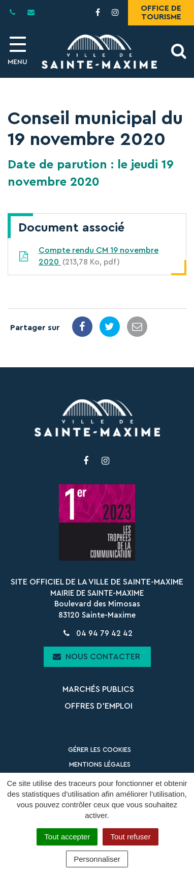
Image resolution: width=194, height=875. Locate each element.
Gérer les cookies (99, 749)
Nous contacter (96, 656)
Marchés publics (98, 689)
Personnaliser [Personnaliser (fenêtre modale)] (97, 859)
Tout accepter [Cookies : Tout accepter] (67, 836)
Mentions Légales (100, 764)
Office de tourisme (161, 12)
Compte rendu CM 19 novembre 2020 (88, 257)
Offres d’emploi (98, 706)
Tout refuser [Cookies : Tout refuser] (130, 836)
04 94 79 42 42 (96, 633)
